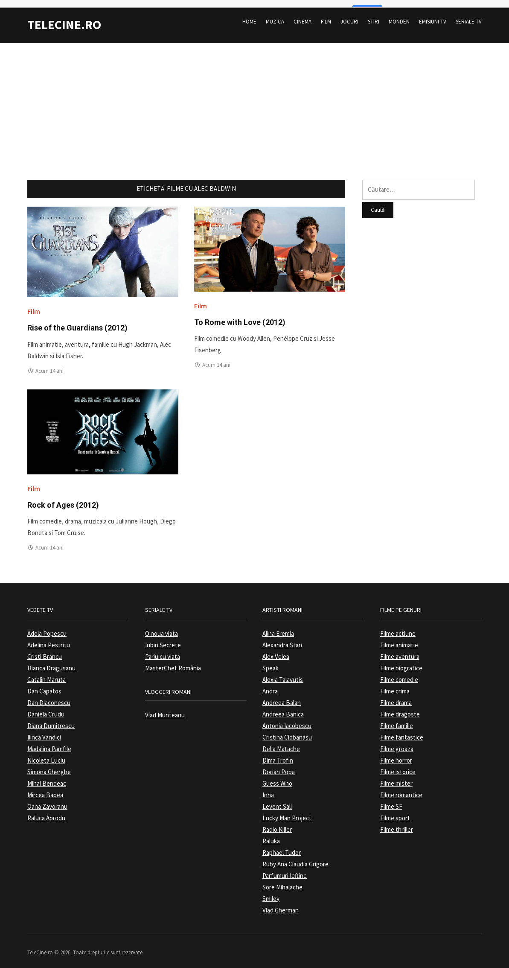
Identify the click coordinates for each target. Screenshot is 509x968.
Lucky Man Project (286, 811)
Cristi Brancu (44, 650)
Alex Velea (275, 650)
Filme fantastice (401, 731)
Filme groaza (396, 742)
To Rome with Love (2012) (239, 315)
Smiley (270, 892)
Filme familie (396, 719)
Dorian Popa (278, 765)
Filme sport (395, 811)
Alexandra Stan (282, 639)
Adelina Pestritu (48, 639)
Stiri (373, 15)
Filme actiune (398, 627)
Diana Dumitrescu (51, 719)
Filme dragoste (400, 708)
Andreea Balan (281, 696)
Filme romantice (401, 788)
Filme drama (396, 696)
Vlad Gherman (280, 904)
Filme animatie (399, 639)
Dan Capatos (44, 685)
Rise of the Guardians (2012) (77, 321)
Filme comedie (399, 673)
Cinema (302, 15)
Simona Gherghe (49, 765)
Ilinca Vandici (44, 731)
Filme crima (395, 685)
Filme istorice (398, 765)
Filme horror (396, 754)
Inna (268, 788)
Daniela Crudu (45, 708)
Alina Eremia (278, 627)
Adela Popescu (47, 627)
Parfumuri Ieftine (284, 869)
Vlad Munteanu (165, 709)
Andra (270, 685)
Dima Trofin (277, 754)
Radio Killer (277, 823)
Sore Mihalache (282, 881)
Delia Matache (281, 742)
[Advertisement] (254, 96)
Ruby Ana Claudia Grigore (295, 858)
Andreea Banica (283, 708)
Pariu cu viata (162, 650)
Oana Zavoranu (47, 800)
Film (326, 15)
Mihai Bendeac (46, 777)
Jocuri (349, 15)
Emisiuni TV (432, 15)
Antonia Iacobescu (286, 719)
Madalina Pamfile (49, 742)
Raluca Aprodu (46, 811)
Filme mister (396, 777)
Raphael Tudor (281, 846)
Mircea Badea (45, 788)
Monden (399, 15)
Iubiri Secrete (163, 639)
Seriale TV (469, 15)
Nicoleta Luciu (46, 754)
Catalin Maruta (46, 673)
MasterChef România (173, 662)
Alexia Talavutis (282, 673)
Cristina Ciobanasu (287, 731)
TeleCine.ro (64, 18)
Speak (270, 662)
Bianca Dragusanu (51, 662)
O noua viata (161, 627)
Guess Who (277, 777)
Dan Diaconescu (48, 696)
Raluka (271, 835)
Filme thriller (396, 823)
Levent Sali (277, 800)
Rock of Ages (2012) (63, 498)
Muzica (275, 15)
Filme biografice (401, 662)
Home (249, 15)
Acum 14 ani (49, 364)
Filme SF (391, 800)
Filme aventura (399, 650)
